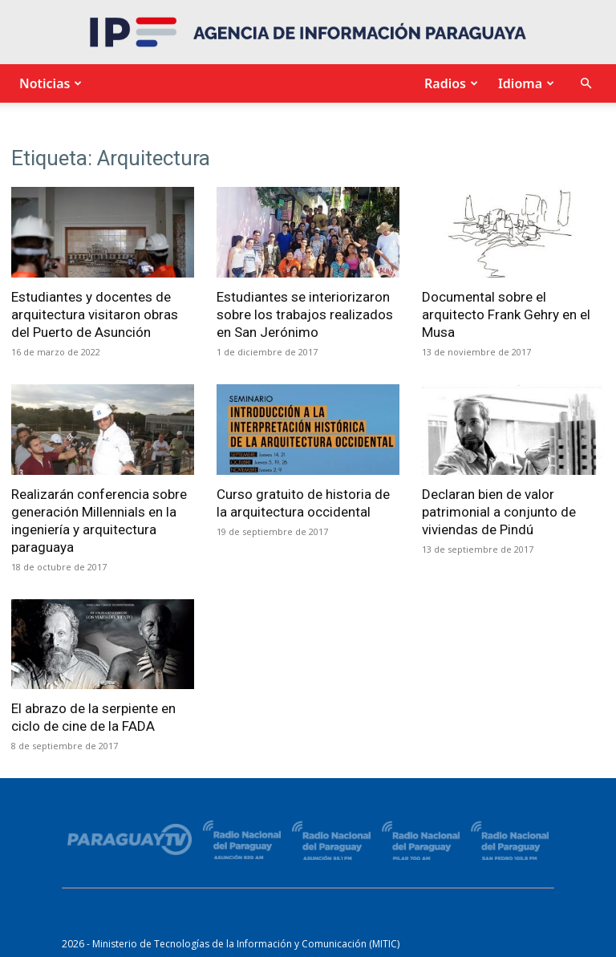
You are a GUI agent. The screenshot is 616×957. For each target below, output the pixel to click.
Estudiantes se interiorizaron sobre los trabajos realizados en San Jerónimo (305, 314)
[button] (585, 83)
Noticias (48, 83)
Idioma (524, 83)
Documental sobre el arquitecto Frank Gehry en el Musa (506, 314)
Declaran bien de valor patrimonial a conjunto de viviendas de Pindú (499, 511)
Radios (449, 83)
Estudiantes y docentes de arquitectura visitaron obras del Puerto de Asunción (94, 314)
